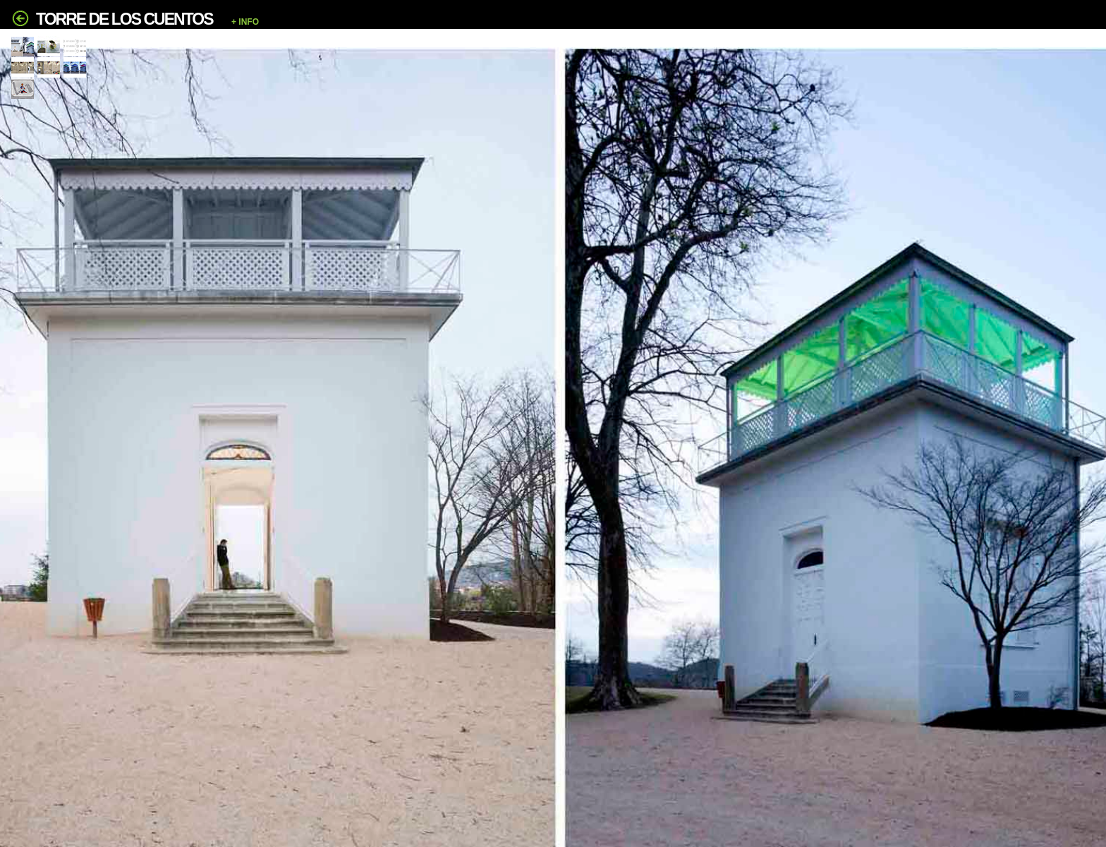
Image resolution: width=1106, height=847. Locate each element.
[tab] (22, 46)
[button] (491, 22)
